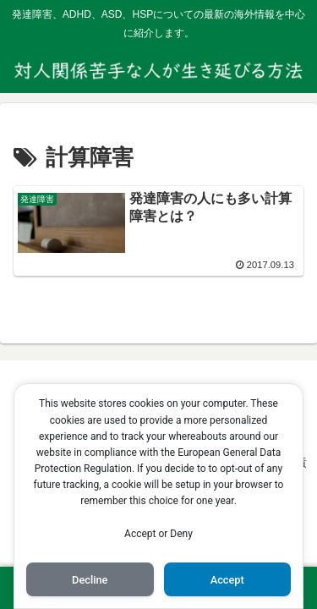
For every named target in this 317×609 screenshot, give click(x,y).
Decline (89, 579)
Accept (227, 579)
